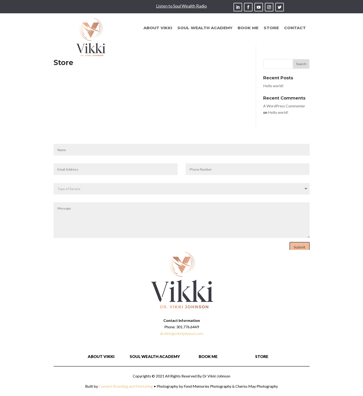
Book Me (248, 28)
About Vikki (157, 28)
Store (271, 28)
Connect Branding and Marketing (126, 386)
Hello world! (273, 85)
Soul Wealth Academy (204, 28)
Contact (295, 28)
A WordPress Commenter (284, 106)
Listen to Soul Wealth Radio (181, 6)
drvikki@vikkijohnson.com (181, 333)
